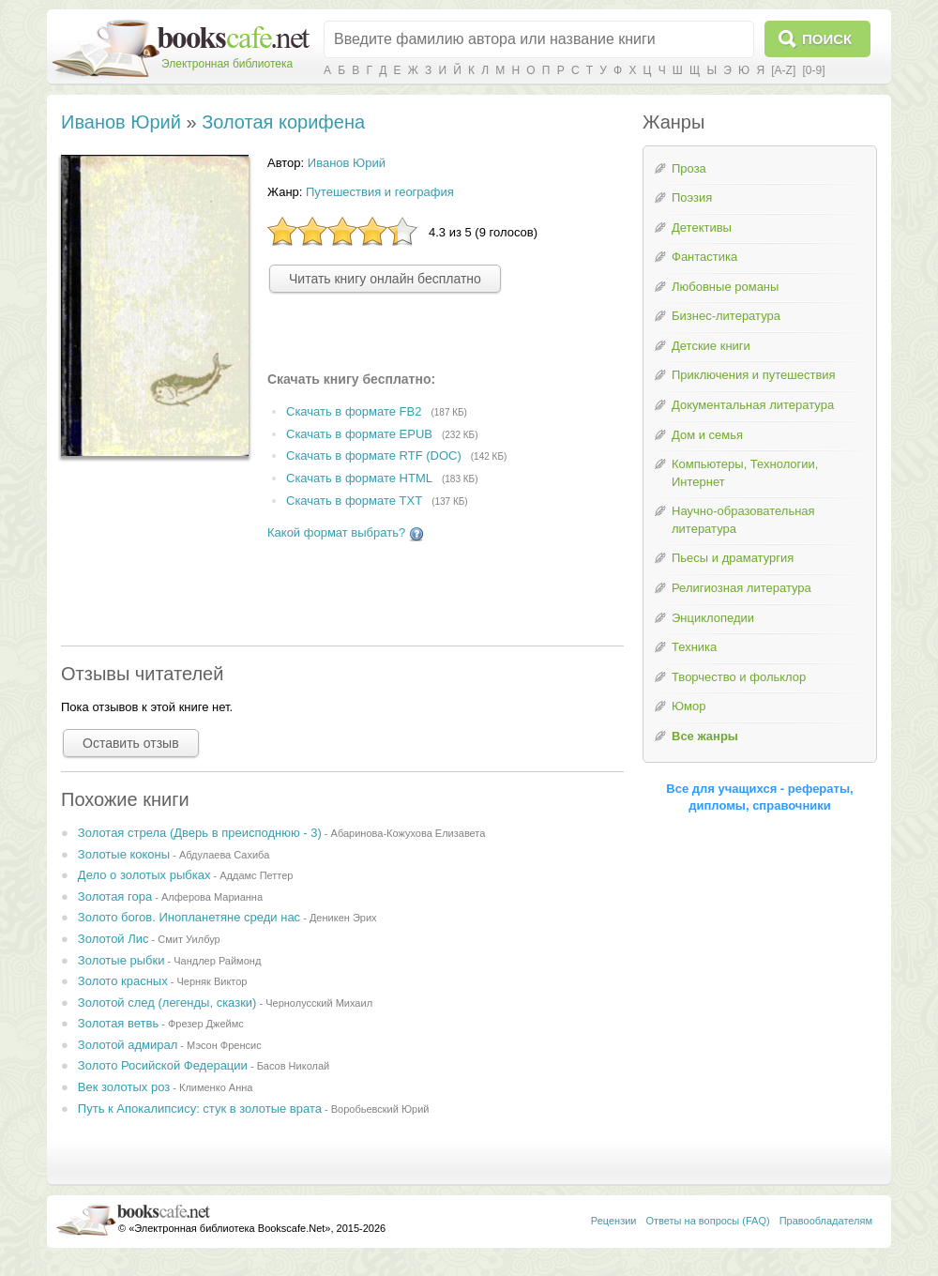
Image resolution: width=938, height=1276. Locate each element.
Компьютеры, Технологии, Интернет (745, 473)
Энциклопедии (713, 618)
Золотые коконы (124, 854)
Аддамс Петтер (256, 875)
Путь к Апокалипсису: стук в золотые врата (200, 1108)
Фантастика (704, 257)
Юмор (688, 706)
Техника (694, 647)
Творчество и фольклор (739, 677)
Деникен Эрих (343, 917)
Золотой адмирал (127, 1045)
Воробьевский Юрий (380, 1109)
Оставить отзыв (131, 743)
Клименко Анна (215, 1087)
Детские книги (711, 346)
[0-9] (813, 70)
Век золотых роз (124, 1087)
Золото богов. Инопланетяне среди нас (189, 917)
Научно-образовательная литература (743, 520)
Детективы (702, 227)
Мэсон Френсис (224, 1045)
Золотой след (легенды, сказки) (167, 1002)
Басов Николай (293, 1065)
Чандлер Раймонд (217, 960)
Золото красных (123, 981)
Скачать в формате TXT (354, 501)
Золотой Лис (113, 939)
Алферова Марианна (212, 897)
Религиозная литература (741, 588)
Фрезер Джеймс (206, 1023)
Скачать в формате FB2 (353, 411)
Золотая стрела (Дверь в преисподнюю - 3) (200, 833)
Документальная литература (753, 405)
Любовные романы (725, 287)
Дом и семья (707, 435)
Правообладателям (825, 1220)
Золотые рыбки (121, 960)
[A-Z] (783, 70)
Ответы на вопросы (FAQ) (708, 1220)
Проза (689, 168)
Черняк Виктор (211, 981)
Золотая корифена (283, 122)
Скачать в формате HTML (359, 479)
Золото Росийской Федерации (163, 1065)
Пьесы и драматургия (733, 558)
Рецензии (614, 1220)
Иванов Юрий (121, 122)
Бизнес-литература (726, 316)
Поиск (827, 39)
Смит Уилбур (188, 939)
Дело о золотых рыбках (144, 875)
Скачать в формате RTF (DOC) (373, 456)
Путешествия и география (380, 192)
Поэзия (692, 197)
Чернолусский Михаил (318, 1003)
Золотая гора (115, 896)
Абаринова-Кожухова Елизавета (408, 833)
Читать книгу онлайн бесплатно (385, 278)
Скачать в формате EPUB (359, 434)
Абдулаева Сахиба (224, 854)
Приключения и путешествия (754, 375)
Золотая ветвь (118, 1023)
